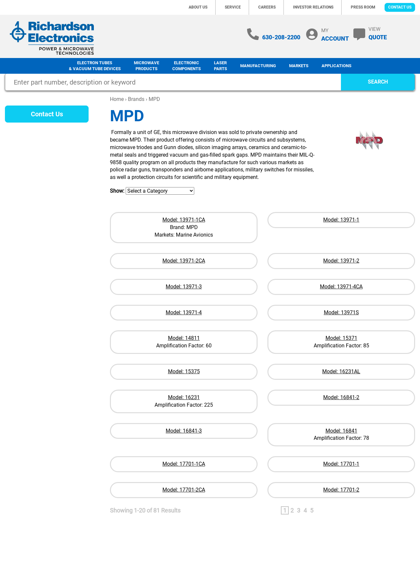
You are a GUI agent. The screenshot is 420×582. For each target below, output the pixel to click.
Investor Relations (313, 7)
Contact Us (399, 7)
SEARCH (378, 82)
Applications (336, 65)
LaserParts (220, 65)
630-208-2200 (281, 37)
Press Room (363, 7)
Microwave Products (146, 65)
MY (335, 35)
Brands (136, 99)
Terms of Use (351, 548)
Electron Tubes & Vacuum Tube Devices (95, 65)
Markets (298, 65)
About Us (198, 7)
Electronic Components (186, 65)
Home (117, 99)
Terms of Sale (386, 548)
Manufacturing (258, 65)
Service (233, 7)
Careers (267, 7)
